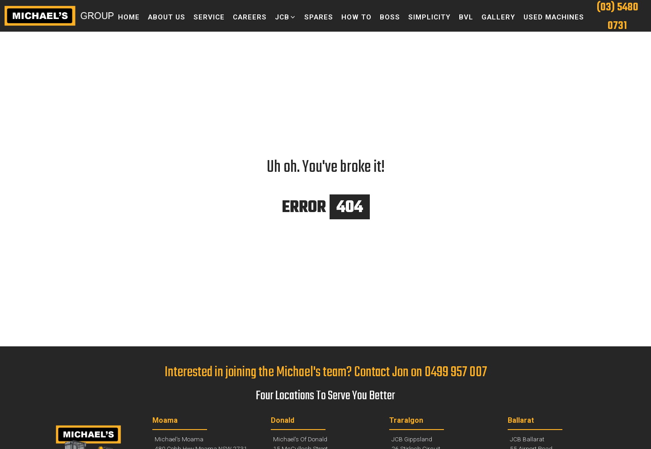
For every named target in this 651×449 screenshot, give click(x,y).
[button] (285, 17)
